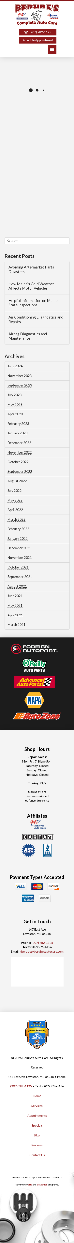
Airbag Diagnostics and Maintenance (27, 336)
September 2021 (19, 577)
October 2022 (18, 462)
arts (30, 1184)
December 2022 (19, 443)
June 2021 (15, 596)
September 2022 (19, 471)
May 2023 (14, 404)
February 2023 (18, 424)
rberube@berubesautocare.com (42, 951)
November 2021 (19, 558)
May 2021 (14, 605)
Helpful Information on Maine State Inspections (32, 302)
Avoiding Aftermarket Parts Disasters (31, 269)
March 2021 (16, 624)
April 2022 (15, 510)
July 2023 (14, 395)
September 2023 (19, 385)
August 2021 (17, 586)
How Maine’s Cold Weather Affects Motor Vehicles (31, 286)
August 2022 (17, 481)
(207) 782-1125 (42, 942)
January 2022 (17, 538)
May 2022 (14, 500)
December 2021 (19, 548)
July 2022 (14, 491)
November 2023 (19, 376)
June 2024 (15, 366)
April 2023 (15, 414)
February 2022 (18, 529)
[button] (52, 49)
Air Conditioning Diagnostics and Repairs (35, 319)
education (42, 1184)
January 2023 (17, 433)
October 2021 (18, 567)
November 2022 (19, 452)
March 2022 (16, 519)
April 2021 (15, 615)
